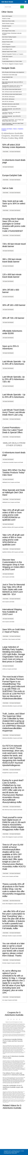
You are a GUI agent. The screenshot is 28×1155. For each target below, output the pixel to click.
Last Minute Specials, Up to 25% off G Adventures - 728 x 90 (11, 113)
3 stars (14, 1019)
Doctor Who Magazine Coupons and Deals (12, 837)
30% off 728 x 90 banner (8, 101)
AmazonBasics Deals (7, 49)
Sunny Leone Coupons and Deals (10, 876)
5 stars (19, 1019)
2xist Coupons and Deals (8, 576)
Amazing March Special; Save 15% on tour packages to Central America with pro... (12, 86)
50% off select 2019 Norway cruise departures (13, 72)
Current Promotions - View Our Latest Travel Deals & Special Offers (12, 124)
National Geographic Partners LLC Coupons (12, 54)
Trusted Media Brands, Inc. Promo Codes (12, 61)
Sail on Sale (5, 79)
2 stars (11, 1019)
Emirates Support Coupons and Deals (11, 963)
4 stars (16, 1019)
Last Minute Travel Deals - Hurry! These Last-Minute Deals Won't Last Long (13, 120)
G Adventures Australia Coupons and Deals (12, 462)
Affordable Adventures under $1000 (10, 104)
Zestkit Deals (5, 59)
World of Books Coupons (8, 23)
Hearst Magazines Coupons (8, 46)
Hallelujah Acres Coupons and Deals (11, 482)
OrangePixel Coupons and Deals (10, 772)
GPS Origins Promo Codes (8, 30)
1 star (8, 1019)
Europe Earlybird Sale (7, 77)
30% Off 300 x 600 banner (8, 96)
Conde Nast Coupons (7, 56)
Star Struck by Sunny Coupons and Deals (12, 809)
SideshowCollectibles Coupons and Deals (12, 706)
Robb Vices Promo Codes (8, 21)
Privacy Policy (7, 1152)
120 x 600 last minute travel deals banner (12, 94)
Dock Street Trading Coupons (9, 37)
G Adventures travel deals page (9, 74)
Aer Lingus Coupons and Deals (9, 1000)
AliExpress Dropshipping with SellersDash (11, 1152)
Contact (22, 1150)
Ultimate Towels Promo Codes (9, 51)
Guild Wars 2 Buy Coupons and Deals (11, 639)
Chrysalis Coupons (6, 26)
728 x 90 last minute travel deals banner (11, 89)
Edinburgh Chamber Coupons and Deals (12, 935)
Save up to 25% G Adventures (9, 106)
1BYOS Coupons (6, 44)
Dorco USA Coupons (7, 16)
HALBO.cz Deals (6, 18)
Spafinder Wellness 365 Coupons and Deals (12, 527)
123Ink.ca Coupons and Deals (9, 669)
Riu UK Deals (5, 28)
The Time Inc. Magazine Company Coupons (12, 63)
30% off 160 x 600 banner (8, 99)
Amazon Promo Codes (7, 41)
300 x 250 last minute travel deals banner (12, 91)
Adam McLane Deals (7, 39)
